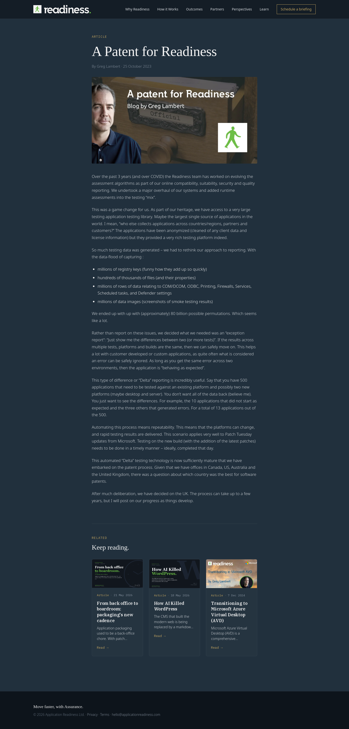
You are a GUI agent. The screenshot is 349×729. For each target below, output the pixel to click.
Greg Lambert (108, 66)
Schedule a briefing (296, 9)
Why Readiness (137, 9)
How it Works (167, 9)
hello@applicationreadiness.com (136, 714)
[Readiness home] (62, 9)
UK (185, 493)
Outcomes (194, 9)
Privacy (92, 714)
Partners (217, 9)
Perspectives (242, 9)
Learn (264, 9)
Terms (104, 714)
